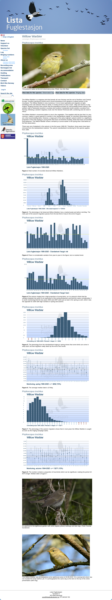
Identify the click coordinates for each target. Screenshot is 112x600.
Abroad (5, 58)
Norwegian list (6, 68)
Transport (4, 78)
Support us (5, 43)
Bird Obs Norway (7, 83)
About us (4, 60)
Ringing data (70, 93)
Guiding (4, 73)
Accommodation (7, 70)
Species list (5, 48)
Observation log (38, 93)
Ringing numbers (7, 55)
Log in (3, 89)
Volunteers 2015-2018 (9, 63)
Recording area (7, 65)
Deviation (5, 50)
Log (2, 52)
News (3, 41)
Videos (3, 86)
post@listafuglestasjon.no (50, 597)
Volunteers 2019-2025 (9, 62)
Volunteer (4, 46)
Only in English (7, 37)
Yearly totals (6, 56)
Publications (5, 75)
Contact (4, 81)
